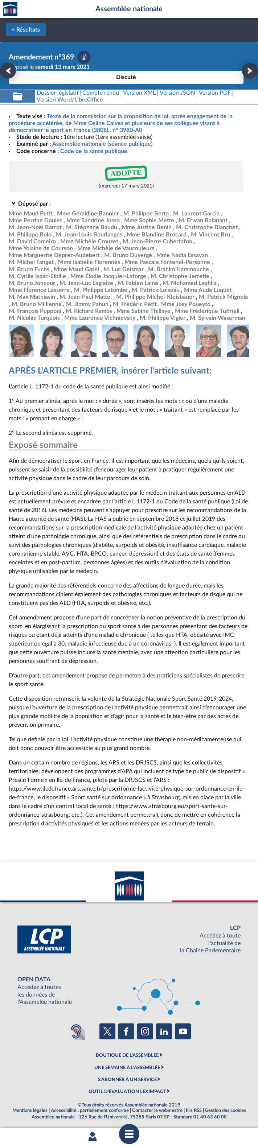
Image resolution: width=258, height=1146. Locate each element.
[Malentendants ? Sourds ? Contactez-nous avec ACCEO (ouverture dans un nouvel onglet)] (76, 1031)
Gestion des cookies (225, 1110)
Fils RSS (194, 1110)
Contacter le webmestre (157, 1110)
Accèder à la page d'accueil (10, 9)
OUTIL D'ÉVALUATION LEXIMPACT (127, 1091)
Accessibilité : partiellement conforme (90, 1110)
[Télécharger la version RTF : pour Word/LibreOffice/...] (70, 99)
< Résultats (26, 30)
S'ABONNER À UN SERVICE (127, 1079)
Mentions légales (30, 1110)
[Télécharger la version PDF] (83, 57)
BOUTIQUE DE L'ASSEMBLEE (127, 1055)
